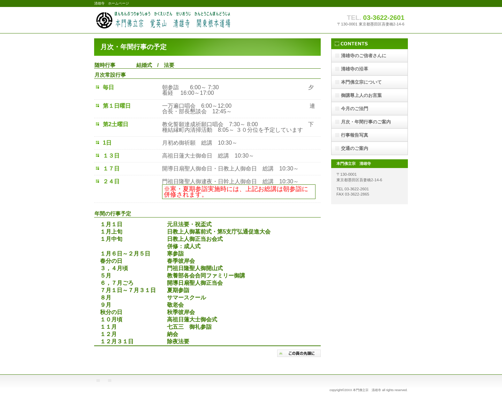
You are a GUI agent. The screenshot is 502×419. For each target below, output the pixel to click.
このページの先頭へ (299, 353)
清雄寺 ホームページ (164, 20)
